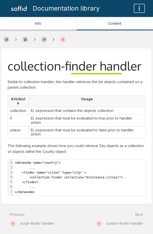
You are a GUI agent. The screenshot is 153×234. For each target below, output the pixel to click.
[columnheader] (18, 101)
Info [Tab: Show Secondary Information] (38, 23)
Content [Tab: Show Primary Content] (114, 23)
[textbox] (79, 177)
